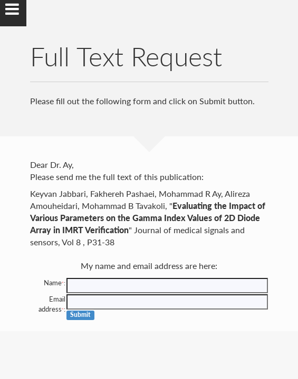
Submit (80, 314)
